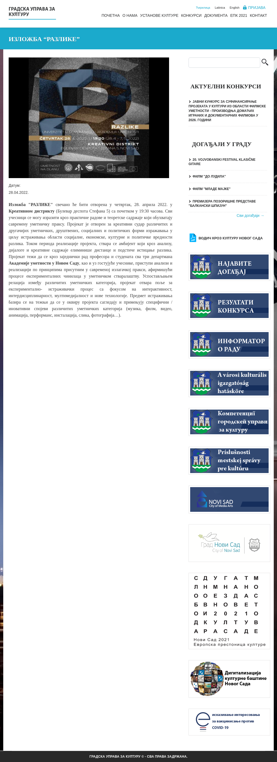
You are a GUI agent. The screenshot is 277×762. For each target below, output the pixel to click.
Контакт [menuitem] (258, 15)
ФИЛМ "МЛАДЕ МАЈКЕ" (211, 189)
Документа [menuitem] (215, 15)
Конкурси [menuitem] (191, 15)
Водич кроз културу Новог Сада (231, 238)
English (234, 7)
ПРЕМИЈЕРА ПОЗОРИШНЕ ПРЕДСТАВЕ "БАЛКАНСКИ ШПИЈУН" (222, 204)
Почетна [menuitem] (110, 15)
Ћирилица (203, 7)
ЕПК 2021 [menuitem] (238, 15)
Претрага (265, 62)
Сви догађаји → (250, 215)
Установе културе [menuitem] (159, 15)
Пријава (256, 7)
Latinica (220, 7)
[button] (89, 117)
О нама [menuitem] (130, 15)
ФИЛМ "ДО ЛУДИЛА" (209, 176)
